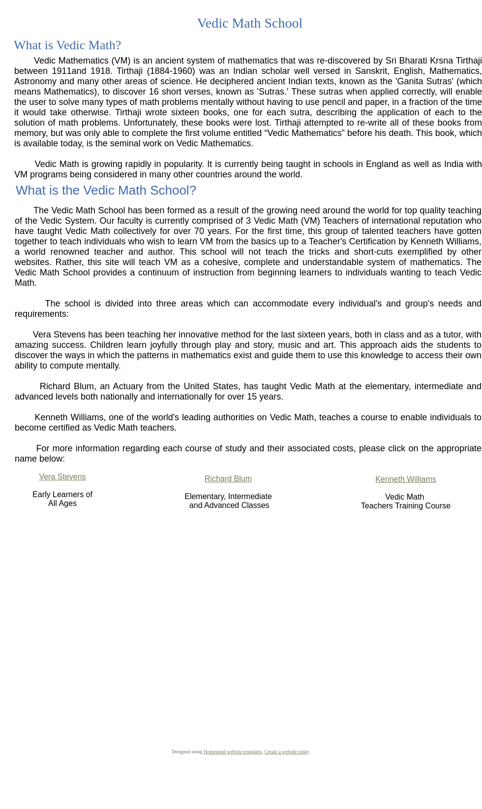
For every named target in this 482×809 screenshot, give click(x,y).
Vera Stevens (62, 476)
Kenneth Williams (405, 479)
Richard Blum (228, 478)
